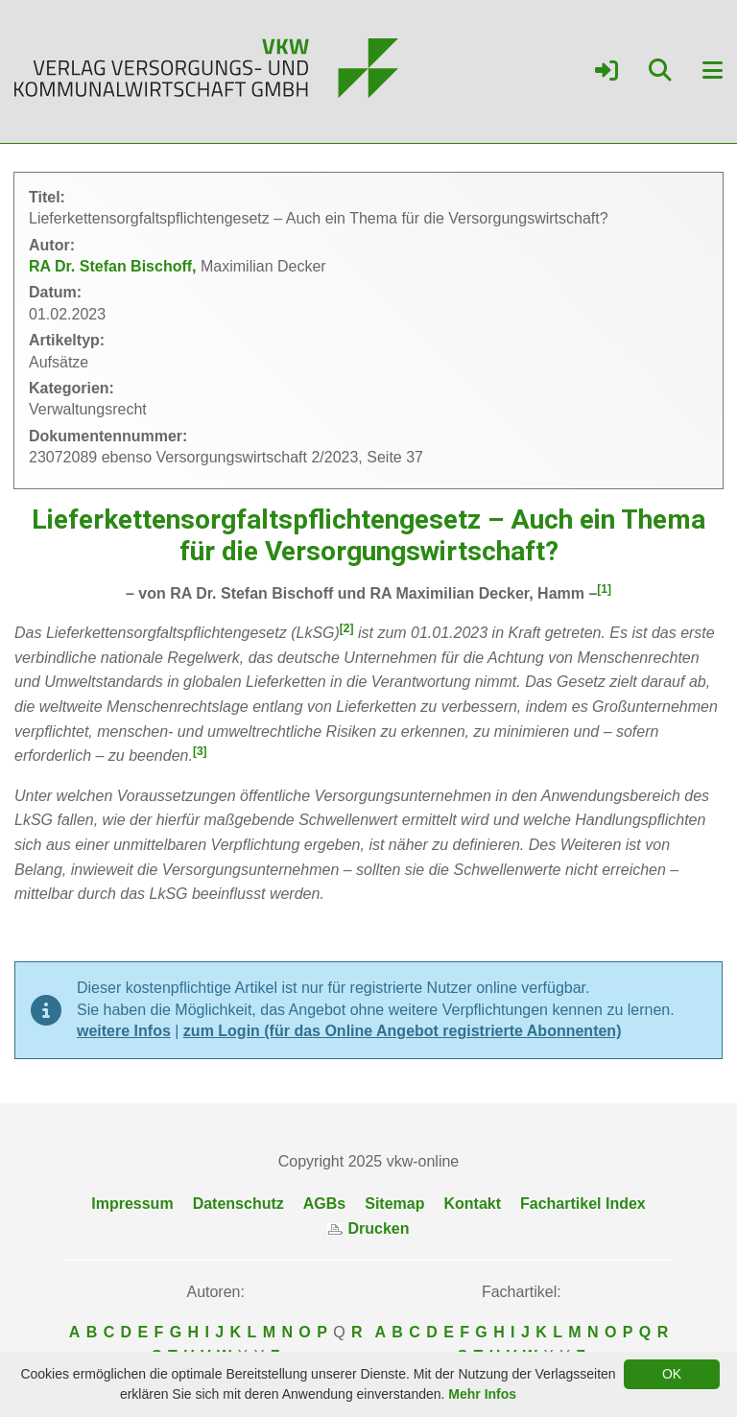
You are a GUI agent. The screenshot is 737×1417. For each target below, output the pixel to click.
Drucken (368, 1228)
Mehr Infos (482, 1394)
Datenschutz (238, 1203)
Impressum (132, 1203)
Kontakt (472, 1203)
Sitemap (394, 1203)
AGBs (324, 1203)
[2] (347, 628)
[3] (200, 751)
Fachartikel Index (583, 1203)
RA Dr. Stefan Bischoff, (115, 266)
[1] (604, 589)
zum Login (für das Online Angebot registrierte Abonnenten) (402, 1031)
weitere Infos (124, 1031)
